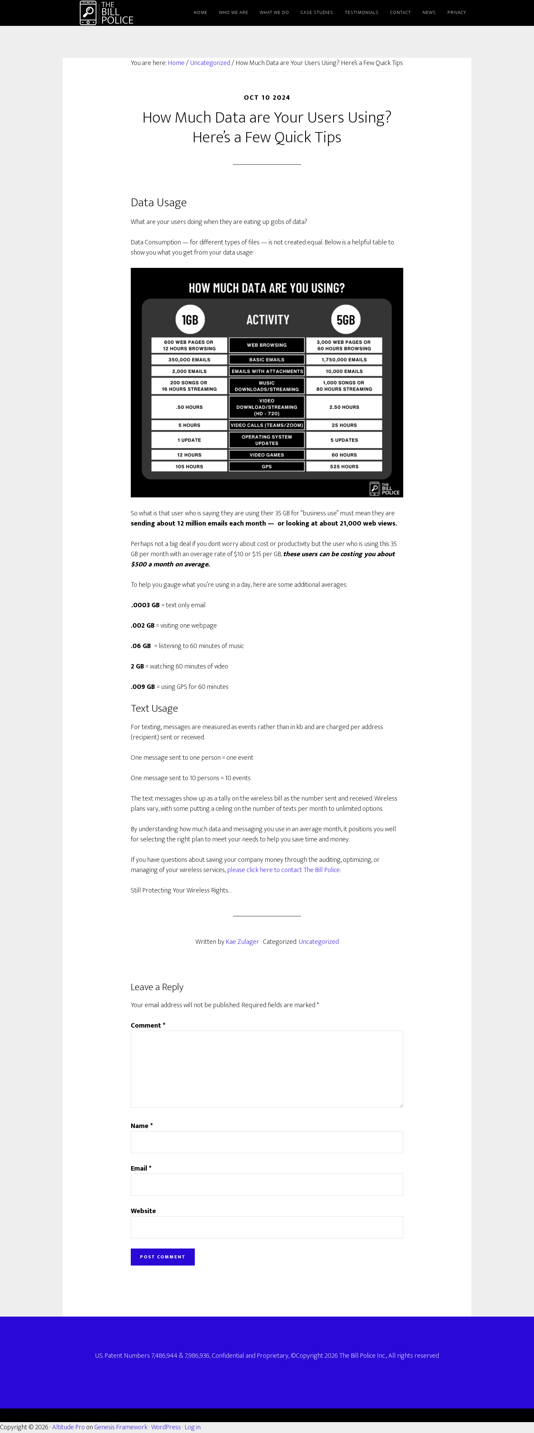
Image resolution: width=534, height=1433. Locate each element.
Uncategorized (319, 942)
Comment (148, 1025)
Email (141, 1168)
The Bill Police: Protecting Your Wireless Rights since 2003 (124, 13)
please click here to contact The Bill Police (283, 870)
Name (142, 1126)
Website (143, 1211)
